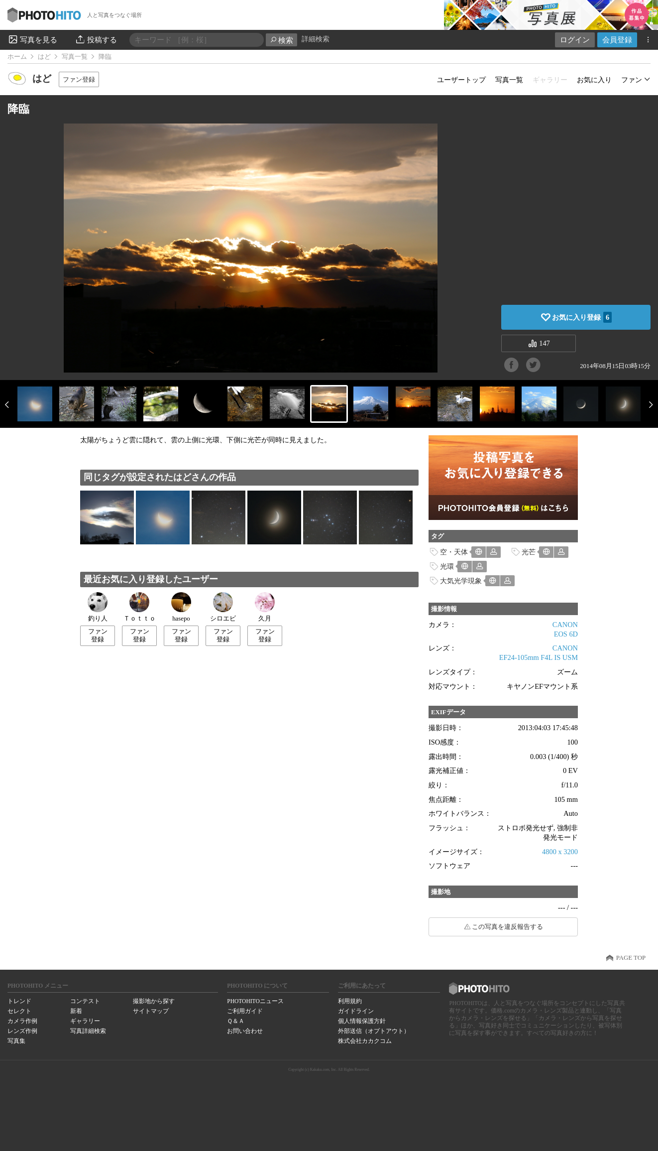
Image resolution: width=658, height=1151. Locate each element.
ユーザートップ (461, 80)
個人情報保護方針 (362, 1021)
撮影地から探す (154, 1001)
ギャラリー (85, 1021)
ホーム (17, 56)
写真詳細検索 (88, 1031)
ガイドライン (356, 1011)
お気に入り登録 (582, 317)
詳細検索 (315, 39)
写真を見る (32, 39)
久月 (265, 607)
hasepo (181, 607)
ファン (631, 80)
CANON (565, 625)
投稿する (96, 39)
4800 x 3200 (560, 852)
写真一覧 (75, 56)
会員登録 (617, 39)
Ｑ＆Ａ (235, 1021)
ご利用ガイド (245, 1011)
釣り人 (98, 607)
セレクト (19, 1011)
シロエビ (223, 607)
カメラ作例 (22, 1021)
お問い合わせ (245, 1031)
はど (44, 56)
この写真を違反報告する (507, 926)
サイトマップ (151, 1011)
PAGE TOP (631, 957)
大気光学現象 (461, 581)
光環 (447, 566)
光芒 (529, 552)
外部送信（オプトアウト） (374, 1031)
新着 (76, 1011)
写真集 (16, 1041)
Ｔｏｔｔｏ (139, 607)
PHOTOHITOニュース (255, 1001)
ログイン (575, 39)
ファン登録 (79, 79)
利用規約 (350, 1001)
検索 (281, 40)
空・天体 (454, 552)
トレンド (19, 1001)
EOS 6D (566, 634)
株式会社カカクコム (365, 1041)
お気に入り (594, 80)
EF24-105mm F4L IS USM (538, 657)
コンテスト (85, 1001)
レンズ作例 (22, 1031)
